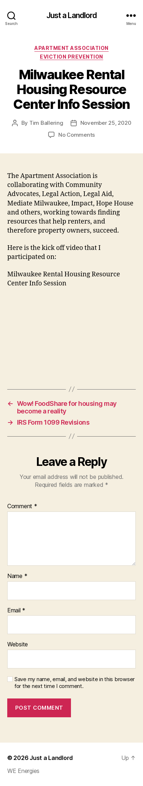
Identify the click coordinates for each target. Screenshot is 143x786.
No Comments (76, 134)
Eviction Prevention (71, 57)
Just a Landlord (71, 15)
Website (17, 644)
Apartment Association (71, 48)
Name (17, 576)
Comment (22, 506)
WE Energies (23, 770)
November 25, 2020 (105, 122)
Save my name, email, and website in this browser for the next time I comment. (74, 682)
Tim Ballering (46, 122)
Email (16, 610)
